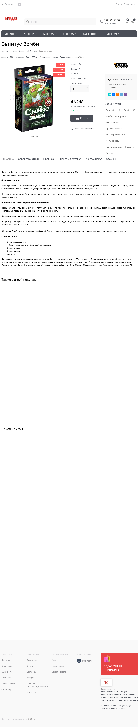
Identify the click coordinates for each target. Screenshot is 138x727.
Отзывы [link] (111, 159)
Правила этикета (114, 128)
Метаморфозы (112, 141)
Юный (126, 110)
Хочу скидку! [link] (94, 159)
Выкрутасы (120, 116)
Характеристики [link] (28, 159)
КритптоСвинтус (114, 147)
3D (133, 110)
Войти (119, 4)
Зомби (109, 116)
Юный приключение (115, 135)
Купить (84, 118)
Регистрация (130, 4)
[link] (7, 4)
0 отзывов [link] (20, 57)
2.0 (118, 110)
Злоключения (112, 122)
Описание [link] (7, 159)
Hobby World (79, 57)
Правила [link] (48, 159)
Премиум (129, 147)
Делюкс (109, 153)
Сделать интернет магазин (14, 719)
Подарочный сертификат (113, 663)
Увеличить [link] (34, 137)
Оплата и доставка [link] (69, 159)
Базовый (110, 110)
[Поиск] (27, 21)
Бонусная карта (108, 689)
